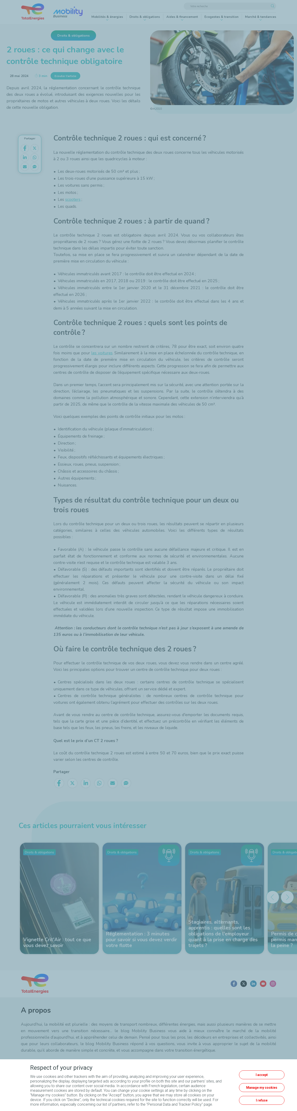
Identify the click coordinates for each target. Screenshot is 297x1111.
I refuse (262, 1100)
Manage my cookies (261, 1087)
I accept (262, 1075)
